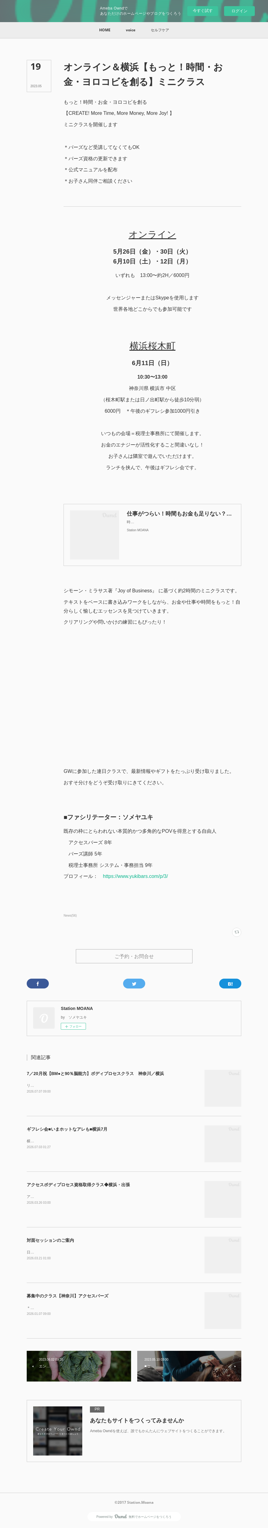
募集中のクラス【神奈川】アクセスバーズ (67, 1296)
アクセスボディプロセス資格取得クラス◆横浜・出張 (78, 1185)
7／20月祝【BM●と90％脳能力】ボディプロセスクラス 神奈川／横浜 (95, 1074)
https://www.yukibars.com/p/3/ (135, 876)
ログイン (239, 11)
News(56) (70, 915)
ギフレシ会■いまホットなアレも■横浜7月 (67, 1129)
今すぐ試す (203, 10)
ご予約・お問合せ (134, 956)
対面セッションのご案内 (50, 1240)
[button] (104, 30)
